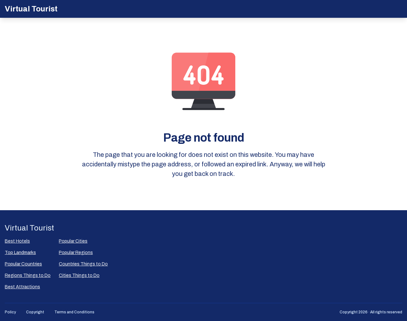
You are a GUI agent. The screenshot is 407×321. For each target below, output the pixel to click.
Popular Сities (73, 241)
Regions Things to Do (28, 275)
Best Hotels (17, 241)
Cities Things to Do (79, 275)
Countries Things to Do (83, 264)
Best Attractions (22, 286)
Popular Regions (76, 252)
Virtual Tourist (31, 9)
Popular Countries (23, 264)
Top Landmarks (20, 252)
